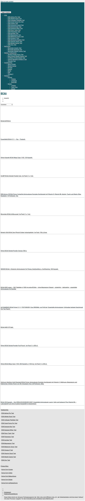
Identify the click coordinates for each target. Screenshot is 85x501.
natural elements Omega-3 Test (17, 59)
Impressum (7, 492)
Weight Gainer (12, 66)
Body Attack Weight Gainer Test (17, 56)
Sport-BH (14, 82)
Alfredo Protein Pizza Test (15, 54)
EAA (9, 72)
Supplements (8, 63)
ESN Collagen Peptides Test (16, 20)
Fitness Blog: (5, 466)
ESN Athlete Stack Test (15, 18)
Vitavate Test (12, 61)
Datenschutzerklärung (11, 494)
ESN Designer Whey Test (15, 28)
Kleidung (7, 76)
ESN (5, 15)
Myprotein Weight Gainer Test (17, 51)
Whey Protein (12, 64)
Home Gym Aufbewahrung (9, 483)
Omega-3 (10, 74)
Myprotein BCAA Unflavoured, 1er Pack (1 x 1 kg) (16, 214)
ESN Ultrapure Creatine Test (16, 40)
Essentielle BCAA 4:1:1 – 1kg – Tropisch (13, 139)
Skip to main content (7, 1)
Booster (10, 67)
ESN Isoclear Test (13, 33)
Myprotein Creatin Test (14, 48)
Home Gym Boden (6, 479)
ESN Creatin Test (13, 23)
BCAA (9, 71)
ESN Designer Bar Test (14, 27)
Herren (10, 84)
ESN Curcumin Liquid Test (16, 25)
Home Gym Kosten (7, 469)
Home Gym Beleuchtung (8, 476)
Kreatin (10, 69)
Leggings (14, 80)
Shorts (13, 89)
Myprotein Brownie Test (15, 49)
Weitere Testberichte (10, 53)
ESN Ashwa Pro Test (14, 17)
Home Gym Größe (6, 473)
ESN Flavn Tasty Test (14, 30)
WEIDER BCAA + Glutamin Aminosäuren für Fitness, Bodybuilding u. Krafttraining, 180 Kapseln (29, 269)
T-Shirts (13, 79)
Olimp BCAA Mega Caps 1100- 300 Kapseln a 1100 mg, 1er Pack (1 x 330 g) (24, 364)
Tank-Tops (14, 87)
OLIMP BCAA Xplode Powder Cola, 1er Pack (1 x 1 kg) (17, 176)
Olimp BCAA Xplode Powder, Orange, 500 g (14, 251)
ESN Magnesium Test (14, 35)
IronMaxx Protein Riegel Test (16, 58)
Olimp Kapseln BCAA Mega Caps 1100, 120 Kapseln (17, 157)
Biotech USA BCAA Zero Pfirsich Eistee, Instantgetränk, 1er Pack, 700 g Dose (24, 232)
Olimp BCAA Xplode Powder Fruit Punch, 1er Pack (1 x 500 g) (19, 345)
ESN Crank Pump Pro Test (15, 22)
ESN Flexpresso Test (14, 31)
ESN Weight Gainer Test (15, 43)
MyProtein (7, 46)
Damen (10, 77)
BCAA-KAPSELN (6, 121)
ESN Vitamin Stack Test (15, 41)
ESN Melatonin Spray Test (16, 36)
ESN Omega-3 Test (13, 38)
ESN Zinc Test (12, 45)
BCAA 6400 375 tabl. (7, 327)
